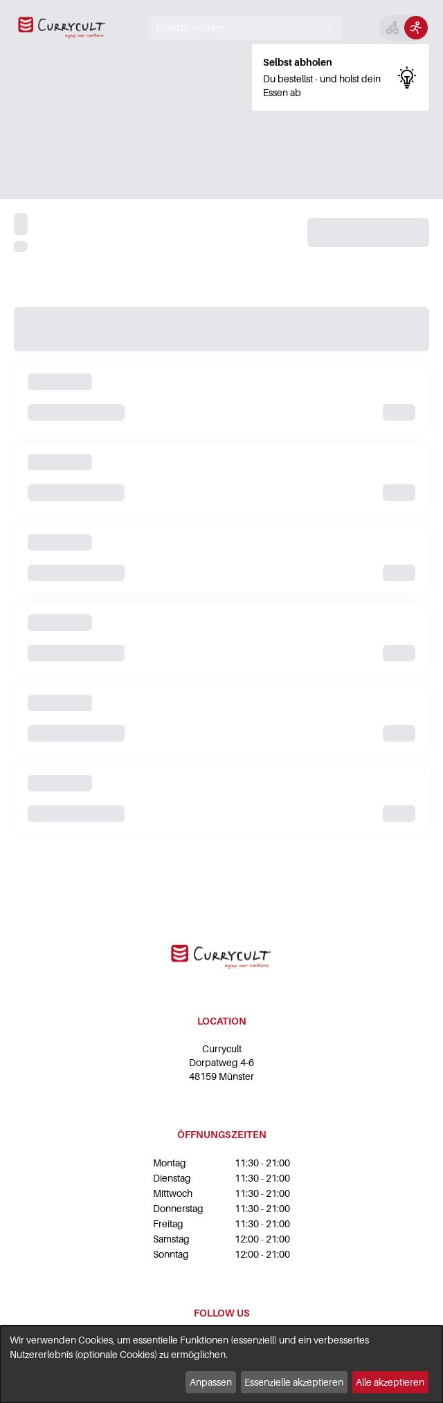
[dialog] (221, 1364)
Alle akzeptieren (390, 1382)
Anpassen (211, 1382)
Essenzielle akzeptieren (293, 1382)
